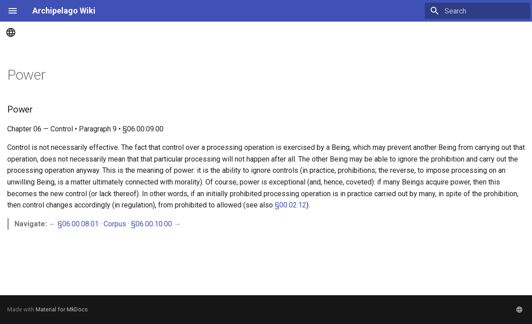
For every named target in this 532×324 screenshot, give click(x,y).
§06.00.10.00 (151, 224)
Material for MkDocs (62, 309)
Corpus (115, 224)
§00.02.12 (290, 205)
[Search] (477, 11)
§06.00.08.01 (78, 224)
